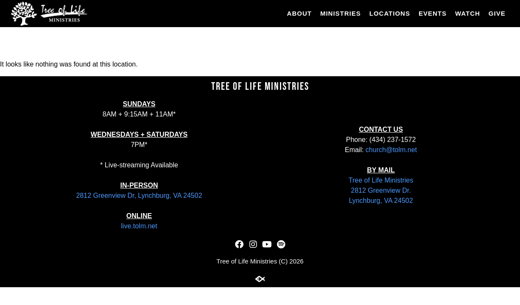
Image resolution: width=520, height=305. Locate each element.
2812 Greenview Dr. (381, 190)
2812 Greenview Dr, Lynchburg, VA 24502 (139, 195)
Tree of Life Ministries (381, 180)
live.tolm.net (139, 226)
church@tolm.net (391, 149)
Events (433, 13)
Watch (467, 13)
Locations (389, 13)
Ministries (340, 13)
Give (497, 13)
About (299, 13)
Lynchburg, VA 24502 (381, 200)
